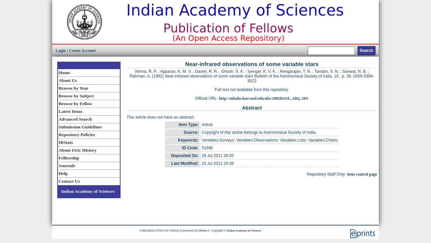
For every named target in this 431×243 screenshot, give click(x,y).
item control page (362, 174)
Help (63, 173)
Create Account (82, 50)
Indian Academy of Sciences (87, 191)
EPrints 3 (203, 230)
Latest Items (70, 111)
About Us (67, 80)
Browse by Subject (76, 95)
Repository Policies (77, 134)
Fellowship (69, 157)
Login (61, 50)
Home (64, 72)
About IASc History (78, 150)
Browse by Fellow (75, 103)
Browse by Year (73, 88)
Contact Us (69, 181)
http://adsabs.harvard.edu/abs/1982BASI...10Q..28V (263, 98)
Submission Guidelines (80, 126)
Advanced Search (75, 119)
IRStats (66, 142)
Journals (67, 165)
